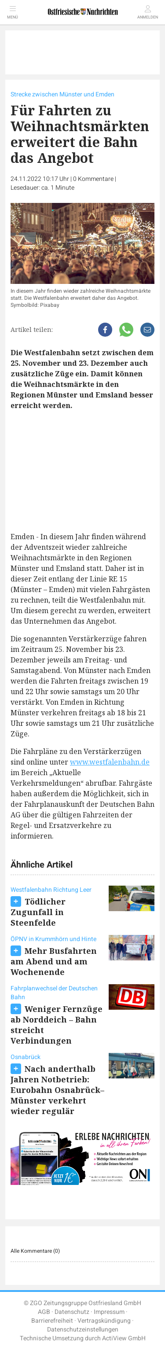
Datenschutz (72, 1312)
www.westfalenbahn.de (110, 762)
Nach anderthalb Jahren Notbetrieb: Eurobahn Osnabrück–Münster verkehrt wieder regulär (57, 1089)
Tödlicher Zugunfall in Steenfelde (38, 912)
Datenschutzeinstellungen (82, 1329)
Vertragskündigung (104, 1320)
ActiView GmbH (124, 1338)
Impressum (109, 1312)
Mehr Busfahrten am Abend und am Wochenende (54, 961)
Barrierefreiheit (52, 1320)
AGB (44, 1312)
